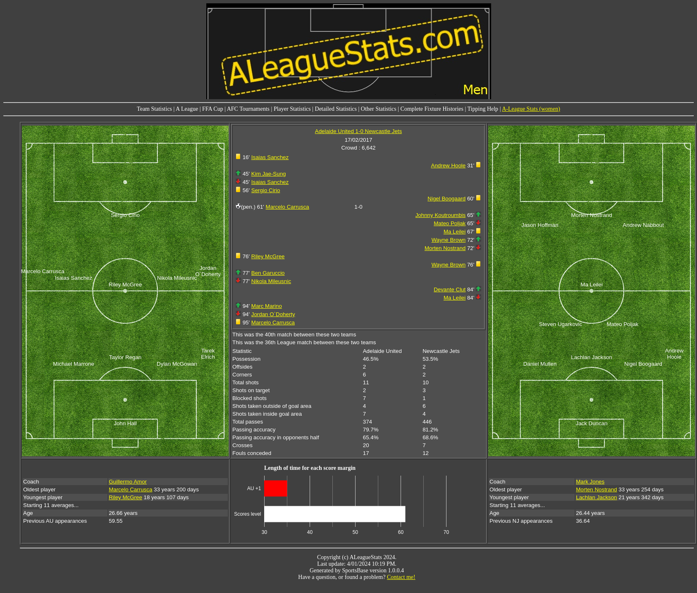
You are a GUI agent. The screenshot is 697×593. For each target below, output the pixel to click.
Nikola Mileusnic (271, 281)
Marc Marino (266, 306)
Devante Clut (449, 289)
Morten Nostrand (445, 248)
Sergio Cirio (265, 190)
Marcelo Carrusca (287, 207)
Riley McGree (268, 256)
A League (187, 109)
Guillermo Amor (128, 482)
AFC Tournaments (248, 109)
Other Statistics (378, 109)
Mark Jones (590, 482)
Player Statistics (292, 109)
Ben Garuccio (268, 273)
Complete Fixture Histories (432, 109)
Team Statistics (154, 109)
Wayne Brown (448, 240)
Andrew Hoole (448, 165)
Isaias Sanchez (270, 157)
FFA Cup (212, 109)
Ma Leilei (454, 232)
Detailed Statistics (336, 109)
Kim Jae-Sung (268, 174)
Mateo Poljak (449, 223)
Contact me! (401, 577)
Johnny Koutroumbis (440, 215)
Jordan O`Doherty (273, 314)
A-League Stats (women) (531, 109)
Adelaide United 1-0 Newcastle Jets (358, 131)
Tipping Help (483, 109)
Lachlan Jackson (596, 497)
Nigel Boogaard (446, 198)
